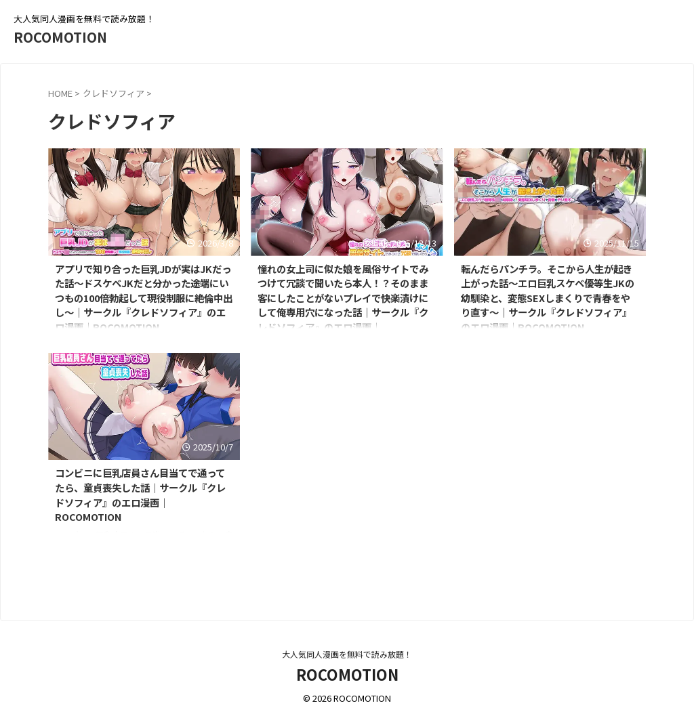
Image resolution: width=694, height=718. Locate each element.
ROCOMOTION (60, 37)
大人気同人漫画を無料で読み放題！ (347, 654)
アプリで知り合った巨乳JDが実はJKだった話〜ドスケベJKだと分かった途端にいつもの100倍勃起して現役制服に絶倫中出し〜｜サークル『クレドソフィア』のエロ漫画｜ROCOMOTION (143, 297)
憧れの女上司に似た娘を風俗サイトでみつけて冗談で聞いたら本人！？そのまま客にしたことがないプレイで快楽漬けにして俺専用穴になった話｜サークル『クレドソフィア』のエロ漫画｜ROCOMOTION (343, 305)
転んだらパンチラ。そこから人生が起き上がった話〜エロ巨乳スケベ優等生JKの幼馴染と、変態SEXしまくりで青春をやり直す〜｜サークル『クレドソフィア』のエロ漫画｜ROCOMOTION (547, 297)
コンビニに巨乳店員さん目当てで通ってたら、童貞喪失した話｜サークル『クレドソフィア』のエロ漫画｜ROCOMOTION (140, 494)
